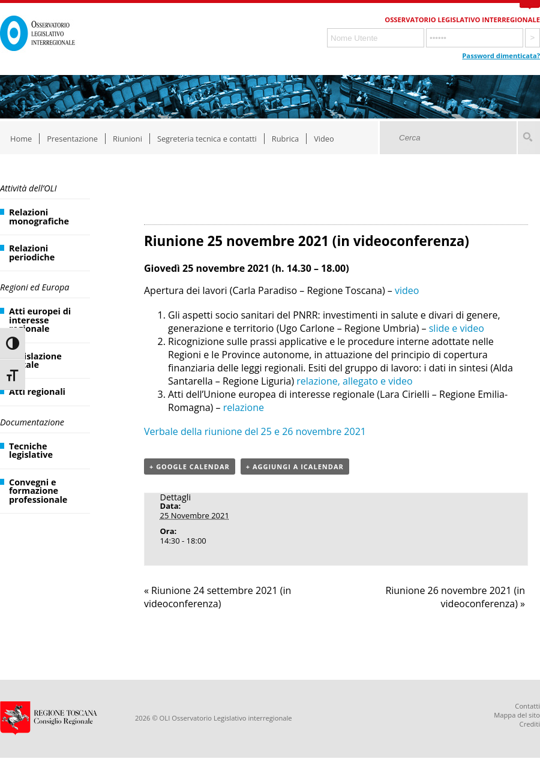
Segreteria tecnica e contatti (207, 138)
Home (21, 138)
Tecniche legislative (31, 450)
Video (324, 138)
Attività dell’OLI (28, 188)
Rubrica (285, 138)
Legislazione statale (35, 360)
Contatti (527, 705)
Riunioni (127, 138)
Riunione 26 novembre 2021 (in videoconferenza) (455, 597)
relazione (243, 407)
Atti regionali (37, 391)
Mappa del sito (517, 714)
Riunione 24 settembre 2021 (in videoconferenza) (217, 597)
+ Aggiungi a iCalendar (295, 466)
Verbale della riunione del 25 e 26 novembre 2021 (255, 431)
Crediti (530, 723)
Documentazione (32, 422)
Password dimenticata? (501, 55)
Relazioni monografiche (39, 216)
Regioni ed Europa (34, 287)
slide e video (456, 328)
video (407, 290)
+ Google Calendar (189, 466)
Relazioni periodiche (32, 252)
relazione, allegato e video (354, 381)
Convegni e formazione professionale (38, 490)
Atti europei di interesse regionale (40, 319)
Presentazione (72, 138)
